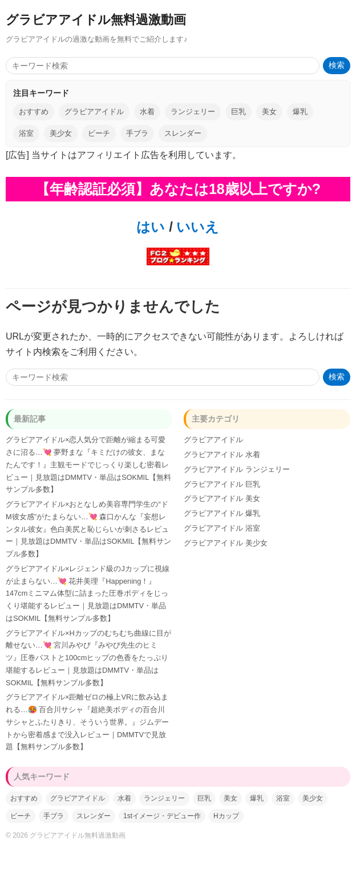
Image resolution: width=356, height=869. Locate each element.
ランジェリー (193, 111)
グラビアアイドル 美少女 (226, 543)
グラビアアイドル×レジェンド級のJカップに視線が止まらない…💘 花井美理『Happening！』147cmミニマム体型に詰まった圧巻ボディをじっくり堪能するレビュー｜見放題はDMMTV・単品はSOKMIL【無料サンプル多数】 (87, 593)
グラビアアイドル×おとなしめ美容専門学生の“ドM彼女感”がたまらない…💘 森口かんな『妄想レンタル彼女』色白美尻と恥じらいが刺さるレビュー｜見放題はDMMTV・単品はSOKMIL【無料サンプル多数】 (88, 529)
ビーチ (99, 133)
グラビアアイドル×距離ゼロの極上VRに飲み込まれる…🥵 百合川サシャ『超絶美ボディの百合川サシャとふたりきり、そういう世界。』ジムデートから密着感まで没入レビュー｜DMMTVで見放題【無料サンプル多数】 (87, 722)
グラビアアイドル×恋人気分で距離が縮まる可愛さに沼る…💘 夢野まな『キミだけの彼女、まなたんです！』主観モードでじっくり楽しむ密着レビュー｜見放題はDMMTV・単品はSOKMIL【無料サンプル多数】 (88, 464)
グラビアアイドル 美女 (222, 498)
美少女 (61, 133)
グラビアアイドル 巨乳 (222, 484)
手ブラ (137, 133)
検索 (337, 65)
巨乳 (238, 111)
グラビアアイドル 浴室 (222, 528)
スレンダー (182, 133)
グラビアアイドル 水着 (222, 454)
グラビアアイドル (94, 111)
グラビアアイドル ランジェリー (237, 469)
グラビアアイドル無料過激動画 (96, 20)
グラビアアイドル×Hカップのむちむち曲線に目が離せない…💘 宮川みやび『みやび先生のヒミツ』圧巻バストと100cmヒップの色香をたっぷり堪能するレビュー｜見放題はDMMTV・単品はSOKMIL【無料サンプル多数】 (88, 658)
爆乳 (300, 111)
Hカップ (226, 816)
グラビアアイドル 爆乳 (222, 513)
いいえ (196, 227)
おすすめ (33, 111)
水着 (147, 111)
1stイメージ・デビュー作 (162, 816)
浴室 (26, 133)
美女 (269, 111)
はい (150, 227)
